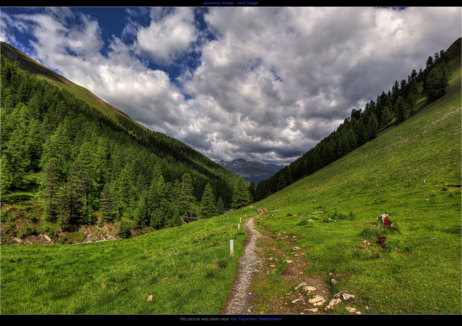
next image (247, 3)
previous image (219, 3)
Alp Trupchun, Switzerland (256, 319)
